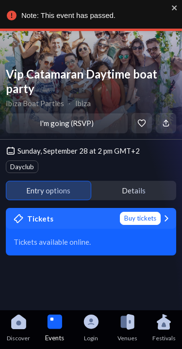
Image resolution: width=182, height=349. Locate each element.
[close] (174, 8)
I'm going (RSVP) (67, 123)
